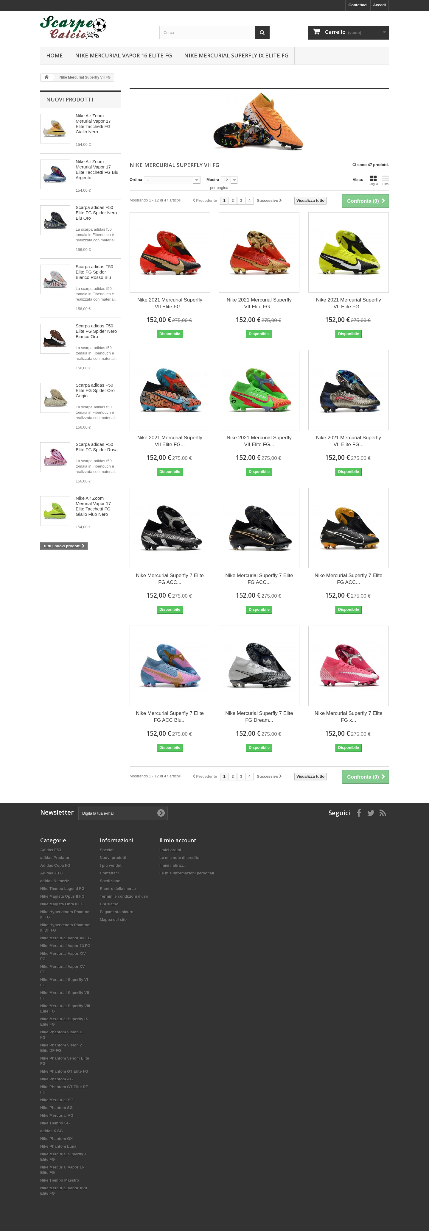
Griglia (373, 180)
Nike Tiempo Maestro (59, 1180)
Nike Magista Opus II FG (62, 896)
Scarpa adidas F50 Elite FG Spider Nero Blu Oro (96, 213)
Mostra (212, 179)
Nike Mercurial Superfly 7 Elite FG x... (349, 716)
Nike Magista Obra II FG (62, 904)
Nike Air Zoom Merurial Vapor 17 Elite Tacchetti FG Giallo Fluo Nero (93, 506)
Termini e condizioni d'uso (124, 896)
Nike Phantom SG (56, 1107)
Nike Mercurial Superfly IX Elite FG (236, 55)
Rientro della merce (118, 888)
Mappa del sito (113, 919)
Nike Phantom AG (56, 1079)
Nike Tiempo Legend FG (62, 888)
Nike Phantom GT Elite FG (64, 1071)
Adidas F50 (50, 850)
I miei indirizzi (172, 865)
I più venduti (111, 865)
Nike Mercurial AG (57, 1115)
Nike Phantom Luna (58, 1146)
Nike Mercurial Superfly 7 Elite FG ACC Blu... (170, 716)
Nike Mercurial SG (56, 1100)
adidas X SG (51, 1131)
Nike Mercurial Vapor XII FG (65, 938)
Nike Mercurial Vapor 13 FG (65, 945)
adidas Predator (54, 857)
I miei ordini (170, 850)
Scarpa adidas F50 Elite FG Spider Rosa (97, 447)
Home (54, 55)
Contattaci (358, 5)
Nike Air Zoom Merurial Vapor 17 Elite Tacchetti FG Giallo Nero (93, 123)
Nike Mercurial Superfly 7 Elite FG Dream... (259, 716)
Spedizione (110, 881)
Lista (385, 180)
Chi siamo (109, 904)
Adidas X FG (51, 873)
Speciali (107, 850)
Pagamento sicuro (116, 912)
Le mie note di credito (179, 857)
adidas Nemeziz (54, 881)
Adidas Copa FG (55, 865)
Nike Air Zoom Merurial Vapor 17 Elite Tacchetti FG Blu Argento (97, 169)
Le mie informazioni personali (186, 873)
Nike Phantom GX (56, 1138)
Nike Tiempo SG (55, 1123)
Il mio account (177, 840)
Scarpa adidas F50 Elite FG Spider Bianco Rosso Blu (94, 272)
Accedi (379, 5)
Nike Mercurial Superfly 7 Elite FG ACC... (170, 579)
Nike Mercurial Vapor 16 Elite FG (123, 55)
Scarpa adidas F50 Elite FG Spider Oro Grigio (95, 390)
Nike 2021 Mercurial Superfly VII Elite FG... (169, 303)
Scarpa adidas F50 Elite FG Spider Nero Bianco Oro (96, 331)
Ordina (136, 179)
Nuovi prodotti (69, 99)
